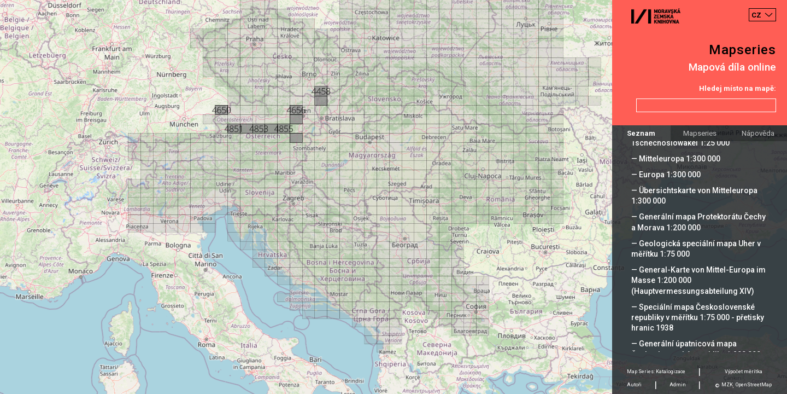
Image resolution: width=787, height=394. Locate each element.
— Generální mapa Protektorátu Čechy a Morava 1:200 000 (698, 221)
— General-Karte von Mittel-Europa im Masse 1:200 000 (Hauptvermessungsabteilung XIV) (698, 280)
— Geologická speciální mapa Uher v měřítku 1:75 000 (696, 248)
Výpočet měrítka (743, 371)
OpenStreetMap (754, 384)
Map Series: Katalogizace (656, 371)
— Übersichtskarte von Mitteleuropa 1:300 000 (694, 195)
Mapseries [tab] (699, 133)
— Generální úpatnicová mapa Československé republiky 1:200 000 (696, 348)
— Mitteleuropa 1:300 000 (675, 158)
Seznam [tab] (641, 133)
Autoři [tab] (634, 384)
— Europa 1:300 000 (666, 174)
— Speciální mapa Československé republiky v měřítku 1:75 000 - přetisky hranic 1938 (697, 317)
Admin (677, 384)
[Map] (393, 197)
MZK (727, 384)
